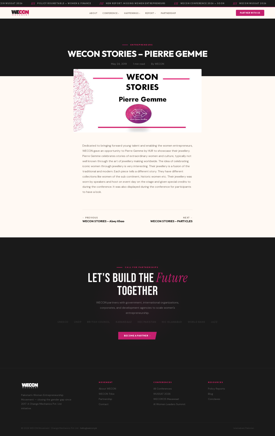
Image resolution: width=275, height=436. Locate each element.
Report (149, 13)
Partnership (168, 13)
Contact (104, 404)
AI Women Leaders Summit (169, 404)
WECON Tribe (106, 393)
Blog (210, 393)
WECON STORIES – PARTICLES (171, 221)
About (93, 13)
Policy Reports (216, 388)
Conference (110, 13)
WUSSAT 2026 (162, 393)
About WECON (107, 388)
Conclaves (214, 399)
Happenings (131, 13)
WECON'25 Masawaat (166, 399)
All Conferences (162, 388)
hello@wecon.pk (88, 428)
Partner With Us (250, 13)
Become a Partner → (137, 335)
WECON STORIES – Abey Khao (103, 221)
